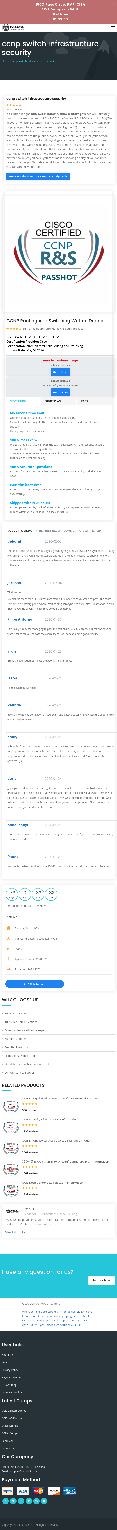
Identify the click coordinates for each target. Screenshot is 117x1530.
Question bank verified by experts (26, 1030)
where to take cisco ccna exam (41, 1311)
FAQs (84, 401)
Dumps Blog (9, 1385)
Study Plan (53, 401)
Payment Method (12, 1377)
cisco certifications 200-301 (64, 1325)
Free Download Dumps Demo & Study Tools (38, 176)
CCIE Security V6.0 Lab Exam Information (49, 1119)
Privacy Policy (10, 1370)
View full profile (15, 1232)
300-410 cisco (80, 1320)
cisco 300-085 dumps (35, 1320)
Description (17, 401)
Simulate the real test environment (27, 1064)
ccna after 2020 (74, 1311)
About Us (7, 1355)
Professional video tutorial (21, 1055)
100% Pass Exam (15, 1013)
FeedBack (7, 1441)
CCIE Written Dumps (14, 1410)
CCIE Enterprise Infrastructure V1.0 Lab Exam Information (60, 1098)
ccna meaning (55, 1316)
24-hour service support (20, 1072)
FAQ (4, 1362)
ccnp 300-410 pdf (33, 1325)
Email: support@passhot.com (19, 1471)
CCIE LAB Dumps (12, 1418)
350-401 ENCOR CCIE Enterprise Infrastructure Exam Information (65, 1161)
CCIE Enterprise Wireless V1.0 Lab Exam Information (56, 1140)
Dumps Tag (8, 1448)
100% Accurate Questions (21, 1022)
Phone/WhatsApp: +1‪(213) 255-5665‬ (23, 1466)
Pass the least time (17, 1047)
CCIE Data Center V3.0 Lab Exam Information (52, 1183)
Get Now (60, 14)
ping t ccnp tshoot (77, 1316)
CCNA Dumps (10, 1433)
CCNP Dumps (10, 1425)
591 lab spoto (60, 1320)
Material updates (15, 1039)
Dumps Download (12, 1392)
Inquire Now (102, 1280)
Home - (6, 61)
